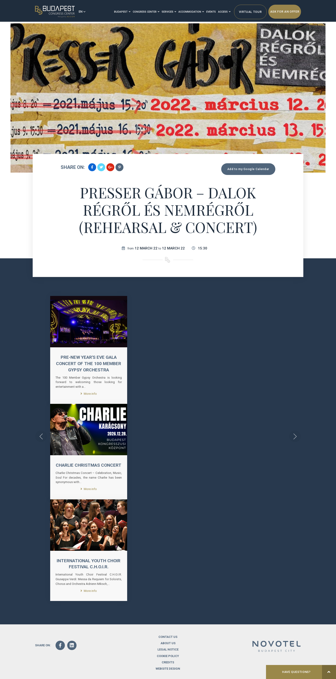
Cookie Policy (168, 663)
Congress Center (146, 11)
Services (169, 11)
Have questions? (309, 672)
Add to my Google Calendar (248, 169)
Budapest (122, 11)
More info (88, 393)
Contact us (167, 644)
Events (211, 11)
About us (168, 650)
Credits (168, 669)
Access (224, 11)
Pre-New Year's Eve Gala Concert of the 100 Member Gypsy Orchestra (88, 363)
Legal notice (168, 657)
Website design (168, 676)
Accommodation (191, 11)
